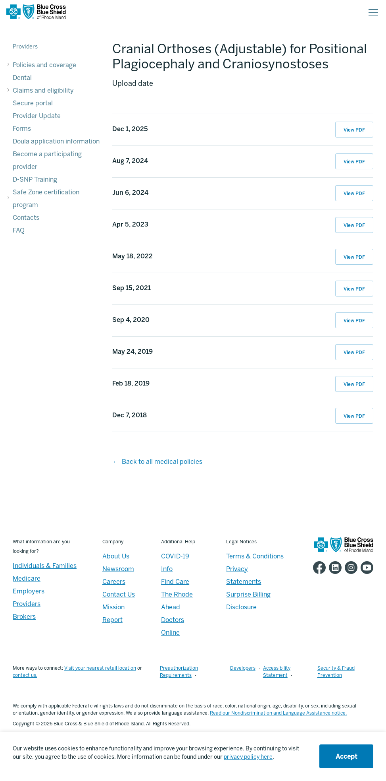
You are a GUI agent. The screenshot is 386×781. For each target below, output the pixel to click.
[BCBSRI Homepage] (36, 13)
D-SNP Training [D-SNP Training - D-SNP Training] (35, 179)
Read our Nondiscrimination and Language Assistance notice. (278, 713)
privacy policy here (248, 757)
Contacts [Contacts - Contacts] (26, 217)
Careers (113, 581)
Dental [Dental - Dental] (22, 77)
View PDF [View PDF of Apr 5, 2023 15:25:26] (354, 225)
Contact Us (118, 594)
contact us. (25, 675)
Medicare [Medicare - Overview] (26, 578)
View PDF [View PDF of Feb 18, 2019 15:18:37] (354, 384)
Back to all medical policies (162, 461)
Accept (346, 756)
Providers (25, 46)
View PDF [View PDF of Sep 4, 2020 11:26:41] (354, 321)
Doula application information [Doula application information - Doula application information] (56, 141)
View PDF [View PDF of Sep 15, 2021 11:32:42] (354, 289)
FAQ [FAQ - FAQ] (19, 230)
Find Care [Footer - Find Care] (175, 581)
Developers (242, 668)
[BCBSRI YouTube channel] (365, 567)
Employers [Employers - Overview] (28, 591)
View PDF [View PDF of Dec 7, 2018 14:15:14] (354, 416)
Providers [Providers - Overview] (26, 604)
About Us (115, 556)
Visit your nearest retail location (100, 668)
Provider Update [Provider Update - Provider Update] (37, 116)
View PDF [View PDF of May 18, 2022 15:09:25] (354, 257)
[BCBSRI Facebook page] (318, 567)
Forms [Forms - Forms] (22, 128)
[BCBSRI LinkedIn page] (334, 567)
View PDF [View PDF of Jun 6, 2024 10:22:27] (354, 193)
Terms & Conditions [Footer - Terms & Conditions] (255, 556)
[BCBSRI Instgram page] (349, 567)
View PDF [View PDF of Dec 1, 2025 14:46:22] (354, 130)
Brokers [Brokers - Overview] (24, 616)
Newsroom (118, 569)
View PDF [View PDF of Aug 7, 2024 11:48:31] (354, 162)
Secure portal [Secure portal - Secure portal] (33, 103)
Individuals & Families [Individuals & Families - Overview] (45, 566)
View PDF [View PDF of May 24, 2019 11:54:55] (354, 352)
